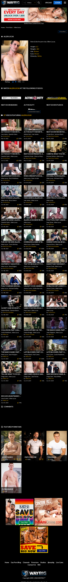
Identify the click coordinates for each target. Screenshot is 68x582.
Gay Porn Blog (16, 562)
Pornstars (35, 562)
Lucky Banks (7, 457)
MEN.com (51, 224)
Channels (26, 562)
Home (3, 27)
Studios (43, 562)
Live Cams (59, 562)
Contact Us (32, 565)
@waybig (51, 562)
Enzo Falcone (30, 457)
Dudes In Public (30, 334)
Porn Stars (9, 27)
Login (57, 3)
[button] (31, 2)
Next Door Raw (7, 246)
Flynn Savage (7, 489)
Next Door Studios (53, 136)
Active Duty (6, 136)
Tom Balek (51, 457)
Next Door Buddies (31, 246)
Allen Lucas (17, 27)
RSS (39, 565)
